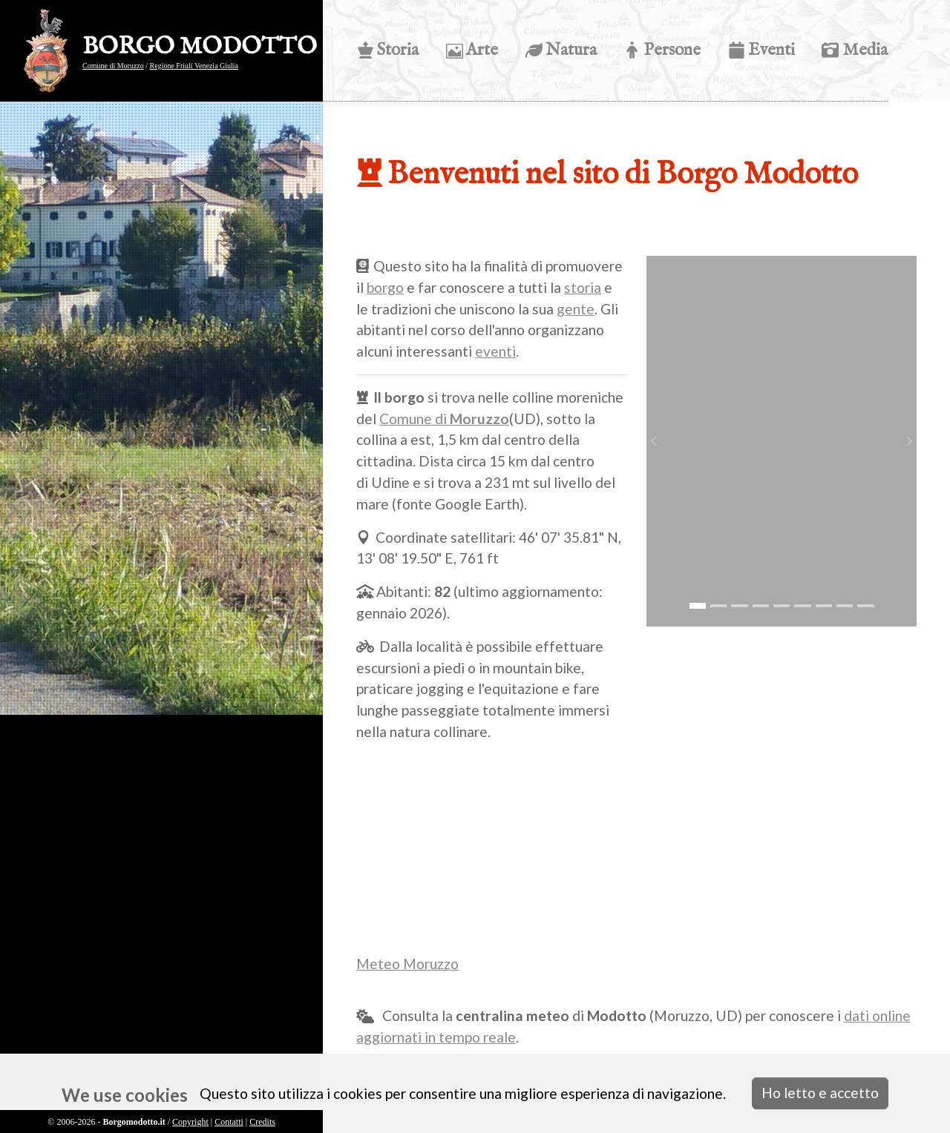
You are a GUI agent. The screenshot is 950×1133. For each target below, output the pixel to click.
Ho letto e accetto (820, 1092)
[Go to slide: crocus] (739, 606)
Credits (262, 1122)
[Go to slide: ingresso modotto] (697, 606)
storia (582, 287)
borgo (385, 287)
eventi (495, 351)
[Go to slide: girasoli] (844, 606)
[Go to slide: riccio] (802, 606)
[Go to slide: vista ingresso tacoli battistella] (718, 606)
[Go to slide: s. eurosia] (760, 606)
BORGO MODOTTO (199, 47)
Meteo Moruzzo (407, 963)
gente (575, 308)
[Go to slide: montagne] (865, 606)
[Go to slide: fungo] (823, 606)
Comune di (444, 418)
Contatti (228, 1122)
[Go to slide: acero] (781, 606)
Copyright (190, 1122)
